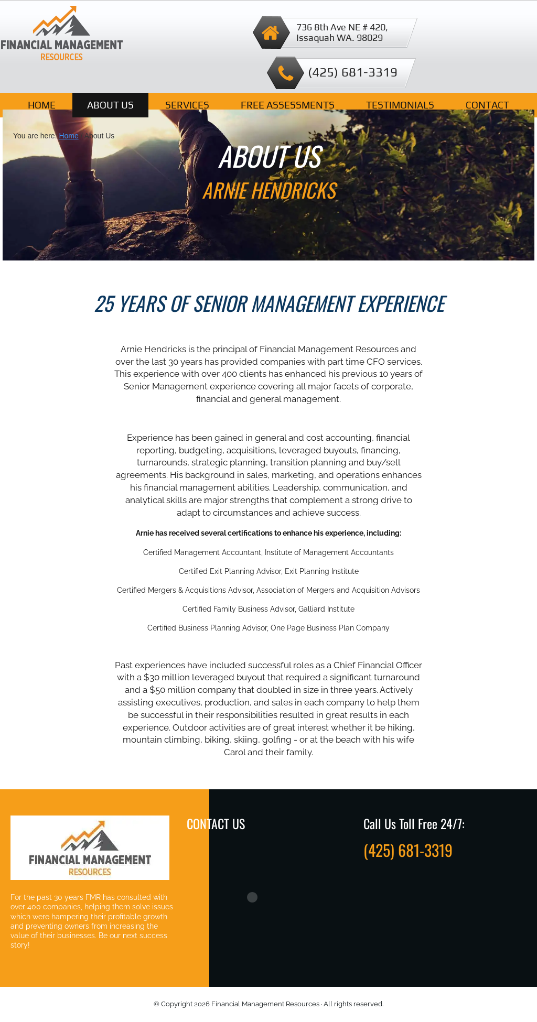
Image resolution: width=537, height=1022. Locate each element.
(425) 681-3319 (353, 72)
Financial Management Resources (62, 35)
